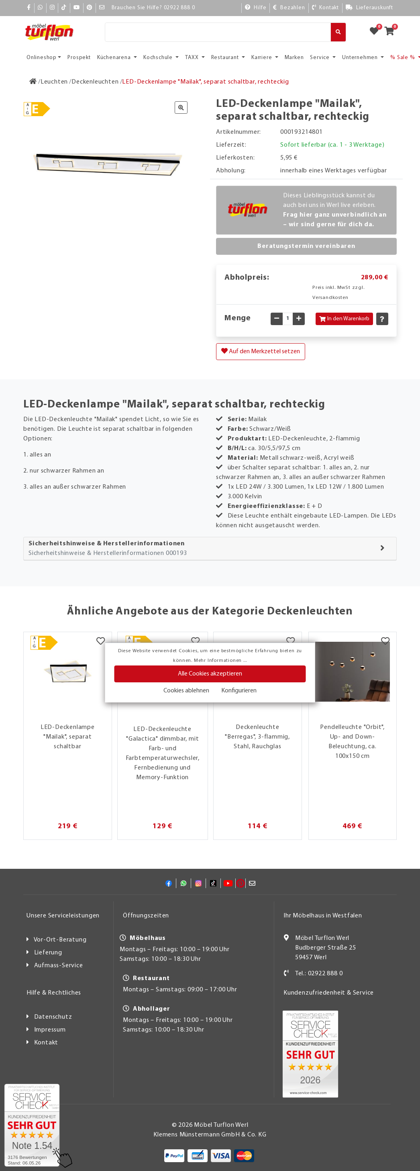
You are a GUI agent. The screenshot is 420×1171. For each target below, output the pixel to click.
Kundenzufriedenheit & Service (328, 993)
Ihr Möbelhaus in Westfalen (322, 916)
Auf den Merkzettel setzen (260, 351)
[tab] (210, 548)
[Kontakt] (325, 7)
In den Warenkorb (344, 319)
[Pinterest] (90, 7)
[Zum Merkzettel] (376, 32)
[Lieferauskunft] (369, 7)
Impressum (50, 1030)
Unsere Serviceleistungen (63, 916)
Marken (294, 57)
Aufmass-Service (58, 965)
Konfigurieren (239, 691)
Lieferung (48, 953)
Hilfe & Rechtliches (54, 993)
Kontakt (46, 1043)
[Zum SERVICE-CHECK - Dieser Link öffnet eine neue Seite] (32, 1125)
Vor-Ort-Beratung (60, 940)
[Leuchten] (54, 82)
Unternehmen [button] (360, 57)
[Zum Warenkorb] (392, 32)
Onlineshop (42, 57)
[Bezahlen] (289, 7)
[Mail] (102, 7)
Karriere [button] (262, 57)
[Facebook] (29, 7)
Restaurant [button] (226, 57)
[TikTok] (64, 7)
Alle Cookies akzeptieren (210, 674)
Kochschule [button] (158, 57)
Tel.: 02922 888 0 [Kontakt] (319, 973)
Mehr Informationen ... (220, 660)
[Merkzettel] (100, 642)
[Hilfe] (256, 7)
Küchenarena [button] (115, 57)
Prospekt (78, 57)
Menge (237, 318)
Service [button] (320, 57)
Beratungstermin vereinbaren (306, 246)
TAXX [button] (192, 57)
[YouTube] (76, 7)
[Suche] (218, 32)
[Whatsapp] (40, 7)
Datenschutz (53, 1017)
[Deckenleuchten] (94, 82)
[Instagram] (52, 7)
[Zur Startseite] (33, 82)
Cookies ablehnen (186, 691)
